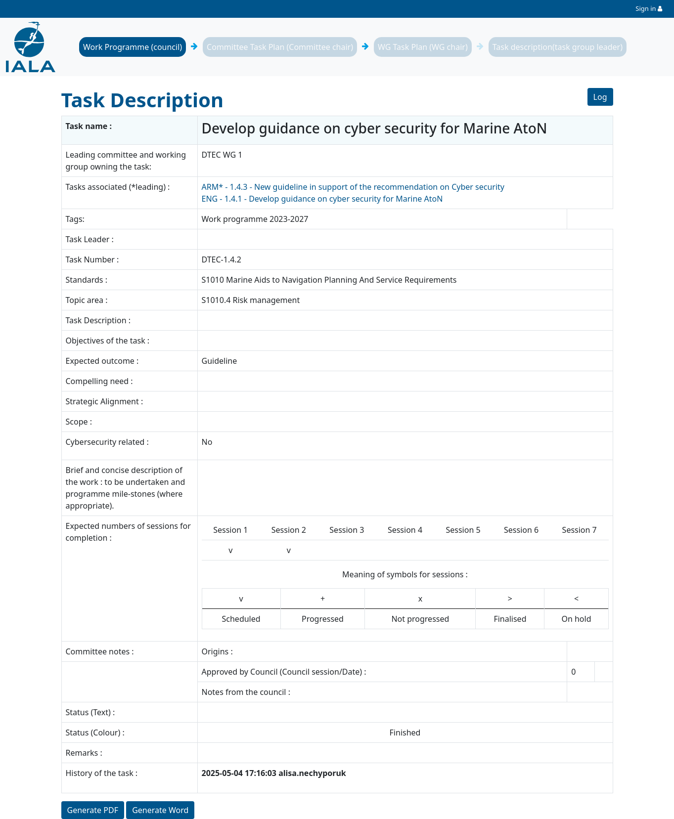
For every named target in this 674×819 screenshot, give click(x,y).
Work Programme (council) (132, 47)
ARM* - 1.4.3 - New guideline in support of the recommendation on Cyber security (353, 186)
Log (600, 96)
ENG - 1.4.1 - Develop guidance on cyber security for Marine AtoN (322, 198)
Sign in (645, 8)
